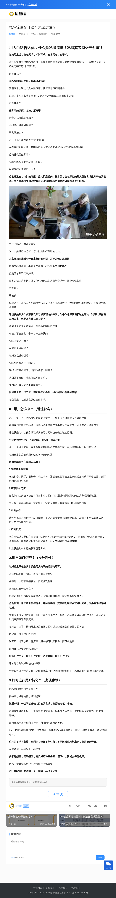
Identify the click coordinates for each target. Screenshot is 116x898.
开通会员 (50, 888)
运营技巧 (43, 34)
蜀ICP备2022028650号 (77, 892)
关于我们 (63, 888)
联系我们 (75, 888)
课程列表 (37, 888)
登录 (13, 857)
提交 (100, 857)
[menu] (107, 14)
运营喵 (12, 34)
